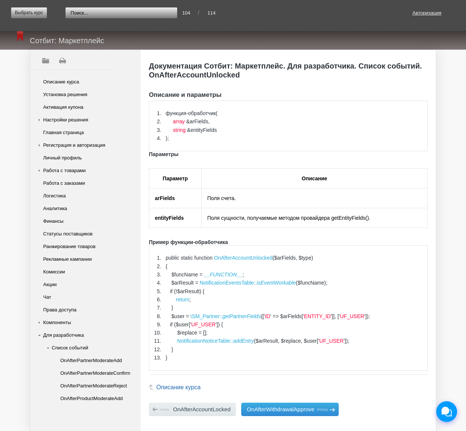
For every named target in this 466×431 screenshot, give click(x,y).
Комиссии (54, 272)
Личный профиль (62, 158)
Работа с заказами (64, 183)
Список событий (70, 348)
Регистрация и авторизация (74, 145)
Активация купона (63, 107)
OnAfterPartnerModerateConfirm (93, 373)
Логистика (54, 196)
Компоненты (57, 322)
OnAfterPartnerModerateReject (93, 386)
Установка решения (65, 94)
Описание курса (61, 82)
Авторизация (426, 13)
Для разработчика (63, 335)
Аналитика (55, 208)
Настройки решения (65, 120)
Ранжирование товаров (69, 246)
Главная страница (63, 132)
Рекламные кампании (67, 259)
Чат (47, 297)
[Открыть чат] (446, 411)
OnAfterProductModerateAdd (91, 398)
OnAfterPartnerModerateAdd (91, 360)
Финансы (53, 221)
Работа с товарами (64, 170)
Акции (50, 284)
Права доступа (60, 310)
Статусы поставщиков (68, 234)
